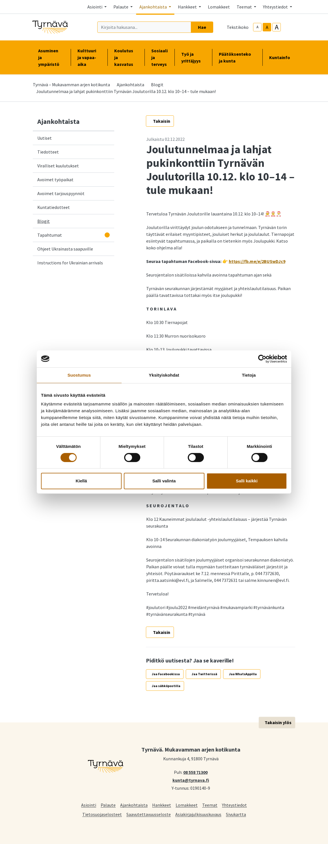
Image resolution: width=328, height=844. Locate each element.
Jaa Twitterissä (204, 674)
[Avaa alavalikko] (107, 235)
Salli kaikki (247, 480)
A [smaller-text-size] (257, 27)
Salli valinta (164, 480)
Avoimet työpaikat (55, 179)
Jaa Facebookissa (166, 674)
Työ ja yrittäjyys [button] (193, 57)
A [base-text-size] (267, 27)
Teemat (209, 805)
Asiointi (88, 805)
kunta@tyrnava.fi (190, 779)
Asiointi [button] (95, 7)
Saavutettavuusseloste (148, 814)
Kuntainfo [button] (282, 57)
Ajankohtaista (130, 84)
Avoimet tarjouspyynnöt (61, 193)
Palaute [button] (121, 7)
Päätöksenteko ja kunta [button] (237, 57)
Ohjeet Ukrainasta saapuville (65, 249)
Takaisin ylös (278, 722)
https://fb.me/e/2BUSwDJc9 (257, 261)
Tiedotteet (48, 152)
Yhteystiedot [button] (276, 7)
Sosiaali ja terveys (159, 57)
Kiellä (81, 480)
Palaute (108, 805)
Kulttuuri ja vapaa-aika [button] (89, 57)
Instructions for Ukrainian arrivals (70, 262)
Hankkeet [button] (188, 7)
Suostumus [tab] (79, 375)
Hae (202, 27)
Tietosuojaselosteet (102, 814)
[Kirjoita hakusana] (144, 27)
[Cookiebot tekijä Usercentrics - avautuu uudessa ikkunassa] (262, 359)
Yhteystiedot (234, 805)
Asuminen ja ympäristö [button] (51, 57)
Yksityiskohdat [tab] (164, 375)
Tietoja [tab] (249, 375)
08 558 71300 (195, 771)
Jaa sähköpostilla (166, 686)
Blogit (157, 84)
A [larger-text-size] (277, 27)
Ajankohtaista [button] (153, 7)
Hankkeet (161, 805)
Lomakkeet (219, 7)
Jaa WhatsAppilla (243, 674)
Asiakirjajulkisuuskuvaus (198, 814)
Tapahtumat (49, 235)
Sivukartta (236, 814)
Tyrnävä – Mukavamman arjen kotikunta (71, 84)
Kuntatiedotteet (53, 207)
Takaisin (161, 121)
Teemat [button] (245, 7)
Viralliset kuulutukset (58, 166)
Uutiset (44, 138)
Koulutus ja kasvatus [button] (126, 57)
